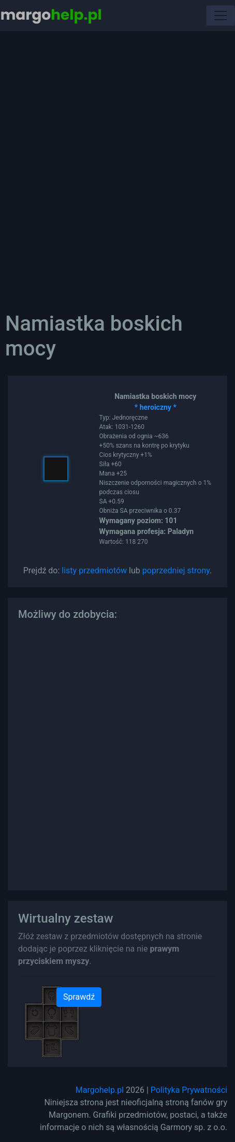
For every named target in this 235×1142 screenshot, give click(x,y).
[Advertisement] (117, 164)
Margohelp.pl (100, 1090)
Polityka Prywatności (189, 1090)
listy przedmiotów (94, 570)
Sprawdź (79, 997)
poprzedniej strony (176, 570)
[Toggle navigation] (220, 15)
